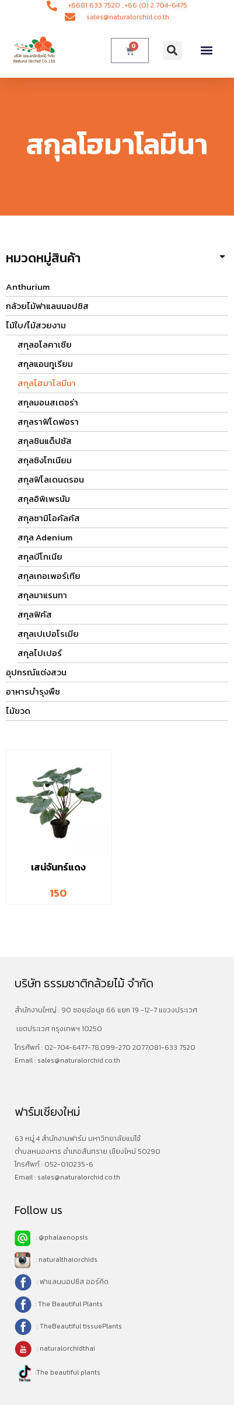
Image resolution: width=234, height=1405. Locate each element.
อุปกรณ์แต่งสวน (36, 672)
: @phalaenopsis (51, 1237)
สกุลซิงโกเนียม (45, 460)
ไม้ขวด (18, 710)
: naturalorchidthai (55, 1348)
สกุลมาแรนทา (42, 595)
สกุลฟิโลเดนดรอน (51, 479)
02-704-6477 (66, 1047)
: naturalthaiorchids (56, 1259)
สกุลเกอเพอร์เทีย (49, 575)
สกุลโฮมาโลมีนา (47, 383)
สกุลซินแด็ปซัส (45, 440)
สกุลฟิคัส (35, 614)
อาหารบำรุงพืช (33, 691)
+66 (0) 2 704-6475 (156, 5)
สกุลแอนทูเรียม (45, 363)
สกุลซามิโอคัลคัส (49, 518)
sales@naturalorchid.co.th (78, 1060)
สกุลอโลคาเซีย (45, 344)
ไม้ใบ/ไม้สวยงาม (36, 325)
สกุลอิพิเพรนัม (44, 498)
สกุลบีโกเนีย (40, 556)
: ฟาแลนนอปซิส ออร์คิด (72, 1281)
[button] (172, 50)
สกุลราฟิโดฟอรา (48, 421)
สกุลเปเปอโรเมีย (48, 633)
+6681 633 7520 (94, 5)
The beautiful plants (68, 1372)
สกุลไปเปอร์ (40, 653)
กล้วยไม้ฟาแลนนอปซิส (47, 306)
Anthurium (28, 286)
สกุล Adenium (45, 537)
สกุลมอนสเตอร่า (48, 402)
